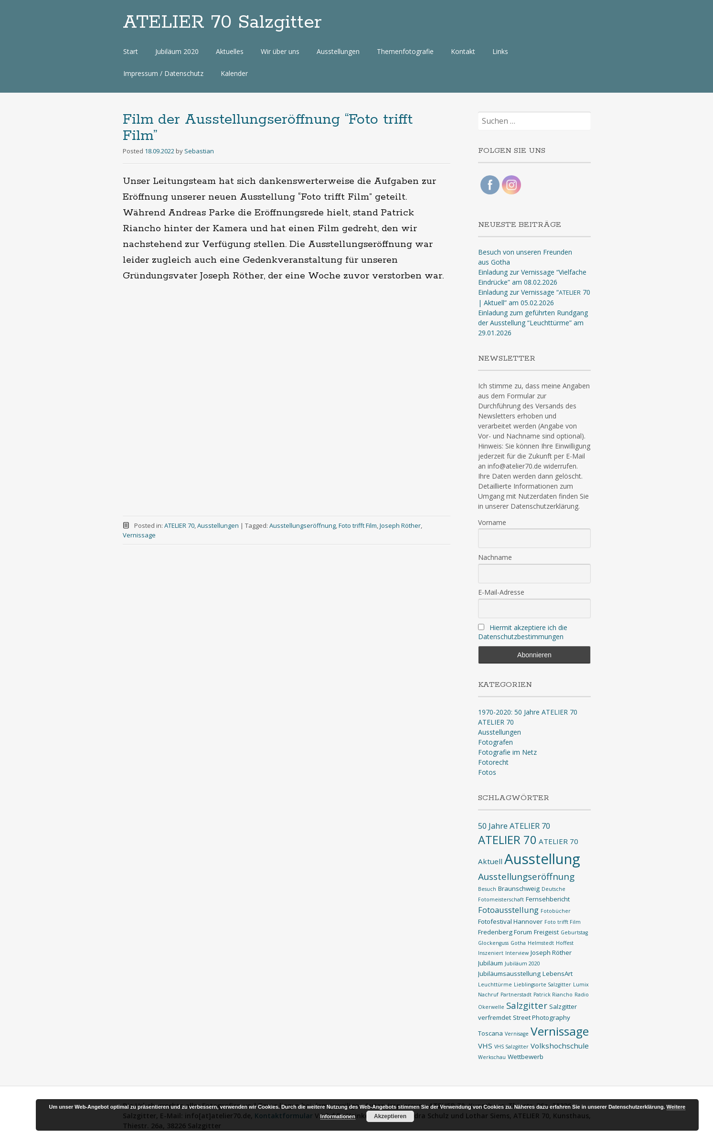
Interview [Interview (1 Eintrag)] (517, 953)
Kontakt (463, 51)
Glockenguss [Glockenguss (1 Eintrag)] (493, 943)
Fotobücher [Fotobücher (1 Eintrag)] (556, 911)
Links (500, 51)
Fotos (487, 772)
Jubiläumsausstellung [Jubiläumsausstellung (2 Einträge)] (509, 973)
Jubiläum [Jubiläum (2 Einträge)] (490, 963)
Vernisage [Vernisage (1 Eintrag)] (517, 1033)
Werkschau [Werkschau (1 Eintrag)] (492, 1057)
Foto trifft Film (358, 525)
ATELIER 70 (179, 525)
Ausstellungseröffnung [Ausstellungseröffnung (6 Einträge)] (526, 876)
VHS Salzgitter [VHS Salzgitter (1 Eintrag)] (511, 1046)
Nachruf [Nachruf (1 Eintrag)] (488, 994)
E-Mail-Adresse (501, 592)
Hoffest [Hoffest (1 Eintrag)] (565, 943)
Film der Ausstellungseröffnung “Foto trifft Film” (268, 127)
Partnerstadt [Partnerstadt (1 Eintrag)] (516, 994)
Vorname (492, 522)
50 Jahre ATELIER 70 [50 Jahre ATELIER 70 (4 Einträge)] (514, 825)
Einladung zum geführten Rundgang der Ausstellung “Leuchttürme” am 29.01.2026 (533, 322)
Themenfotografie (405, 51)
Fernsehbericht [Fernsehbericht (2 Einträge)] (548, 899)
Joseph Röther (400, 525)
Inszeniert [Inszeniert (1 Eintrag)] (490, 953)
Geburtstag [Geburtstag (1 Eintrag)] (574, 932)
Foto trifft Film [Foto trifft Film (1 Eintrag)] (562, 922)
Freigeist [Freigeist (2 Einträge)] (546, 932)
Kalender (234, 73)
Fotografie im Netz (507, 752)
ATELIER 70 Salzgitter (222, 22)
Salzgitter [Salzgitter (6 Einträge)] (526, 1005)
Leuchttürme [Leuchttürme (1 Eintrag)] (495, 984)
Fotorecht (493, 762)
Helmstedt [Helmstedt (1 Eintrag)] (541, 943)
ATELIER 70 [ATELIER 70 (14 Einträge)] (507, 839)
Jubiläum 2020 (177, 51)
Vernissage (139, 535)
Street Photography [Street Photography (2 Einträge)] (541, 1017)
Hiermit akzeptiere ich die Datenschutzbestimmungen (522, 632)
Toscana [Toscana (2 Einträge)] (490, 1033)
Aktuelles (230, 51)
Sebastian (199, 151)
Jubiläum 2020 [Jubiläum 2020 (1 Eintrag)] (522, 963)
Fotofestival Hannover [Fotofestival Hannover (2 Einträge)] (510, 921)
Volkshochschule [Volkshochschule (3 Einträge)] (560, 1045)
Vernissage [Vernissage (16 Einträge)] (560, 1031)
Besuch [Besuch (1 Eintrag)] (487, 889)
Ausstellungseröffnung (302, 525)
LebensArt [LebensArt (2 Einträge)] (558, 973)
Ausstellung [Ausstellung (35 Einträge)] (542, 858)
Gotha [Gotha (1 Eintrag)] (518, 943)
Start (130, 51)
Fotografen (495, 742)
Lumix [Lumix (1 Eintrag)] (581, 984)
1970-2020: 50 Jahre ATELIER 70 (527, 712)
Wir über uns (280, 51)
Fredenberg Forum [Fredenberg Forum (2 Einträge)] (505, 932)
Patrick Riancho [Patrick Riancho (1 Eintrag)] (553, 994)
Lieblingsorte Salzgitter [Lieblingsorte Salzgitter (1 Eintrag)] (542, 984)
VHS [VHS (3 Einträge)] (485, 1045)
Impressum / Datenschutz (163, 73)
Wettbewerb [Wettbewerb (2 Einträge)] (525, 1056)
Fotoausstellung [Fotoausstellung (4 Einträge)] (508, 909)
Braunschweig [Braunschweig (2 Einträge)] (519, 888)
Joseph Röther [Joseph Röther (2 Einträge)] (551, 952)
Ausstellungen (338, 51)
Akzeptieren (390, 1116)
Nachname (495, 557)
